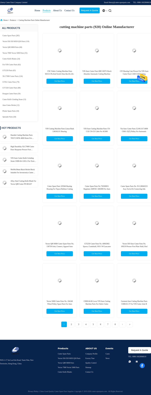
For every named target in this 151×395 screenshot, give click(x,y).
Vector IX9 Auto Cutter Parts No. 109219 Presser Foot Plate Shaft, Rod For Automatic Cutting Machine (134, 246)
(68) (12, 47)
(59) (12, 94)
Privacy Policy (33, 391)
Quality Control (91, 363)
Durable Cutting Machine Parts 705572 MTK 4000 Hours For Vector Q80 (22, 137)
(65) (9, 70)
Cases (108, 354)
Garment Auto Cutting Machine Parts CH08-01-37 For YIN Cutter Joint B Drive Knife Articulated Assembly (134, 304)
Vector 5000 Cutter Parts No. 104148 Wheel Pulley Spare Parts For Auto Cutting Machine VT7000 (60, 304)
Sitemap (88, 367)
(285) (11, 36)
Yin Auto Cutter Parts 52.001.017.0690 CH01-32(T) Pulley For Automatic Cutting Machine (134, 131)
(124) (13, 76)
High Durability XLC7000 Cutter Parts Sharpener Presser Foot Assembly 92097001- (22, 148)
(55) (15, 53)
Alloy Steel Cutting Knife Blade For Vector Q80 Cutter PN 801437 (23, 182)
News (108, 358)
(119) (16, 41)
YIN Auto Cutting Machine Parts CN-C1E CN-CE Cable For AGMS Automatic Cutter (97, 131)
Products (47, 10)
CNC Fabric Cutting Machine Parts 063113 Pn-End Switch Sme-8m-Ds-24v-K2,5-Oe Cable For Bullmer (59, 74)
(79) (11, 82)
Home (37, 10)
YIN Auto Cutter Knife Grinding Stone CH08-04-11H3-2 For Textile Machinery (23, 160)
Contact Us (69, 10)
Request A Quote (89, 10)
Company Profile (91, 354)
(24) (11, 59)
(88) (12, 88)
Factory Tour (90, 358)
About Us (57, 10)
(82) (12, 65)
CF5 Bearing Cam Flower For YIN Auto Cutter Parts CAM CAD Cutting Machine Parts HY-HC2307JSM (134, 74)
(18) (11, 111)
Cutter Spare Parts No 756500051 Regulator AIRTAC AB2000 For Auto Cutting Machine (97, 189)
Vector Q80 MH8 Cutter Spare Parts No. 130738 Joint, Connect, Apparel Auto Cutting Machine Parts (59, 246)
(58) (9, 117)
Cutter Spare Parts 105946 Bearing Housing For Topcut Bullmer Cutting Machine (60, 189)
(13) (14, 99)
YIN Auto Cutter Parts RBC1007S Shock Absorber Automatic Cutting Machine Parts (96, 74)
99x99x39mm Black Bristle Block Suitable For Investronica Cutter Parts (23, 171)
